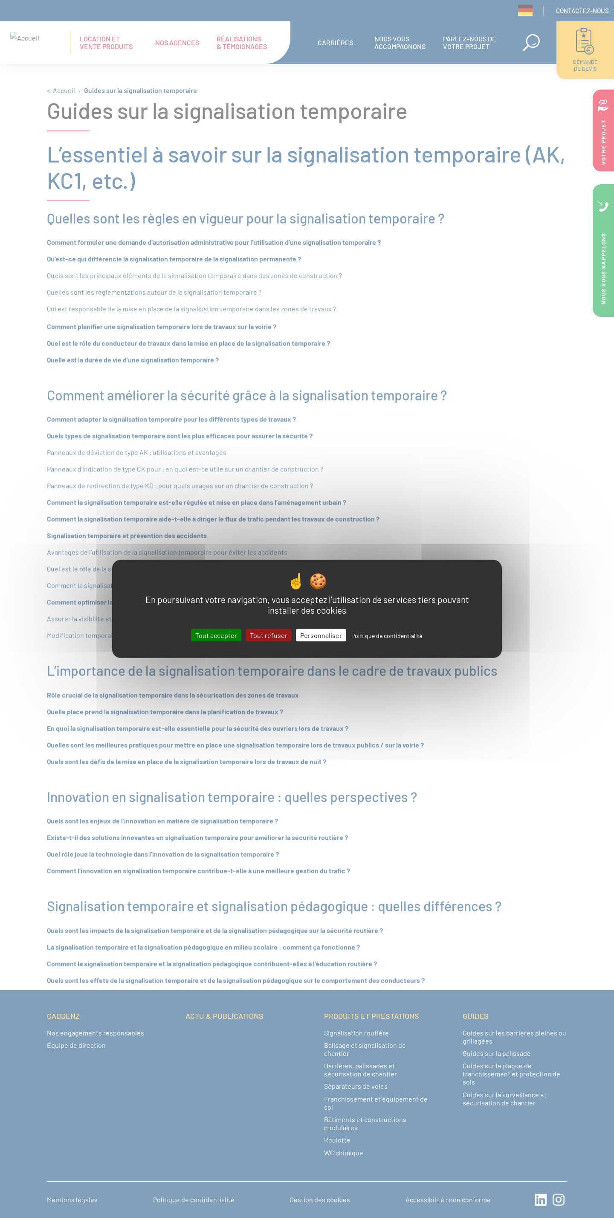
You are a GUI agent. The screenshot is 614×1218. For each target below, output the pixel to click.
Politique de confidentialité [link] (386, 635)
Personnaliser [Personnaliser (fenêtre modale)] (321, 635)
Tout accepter (216, 635)
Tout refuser (268, 635)
